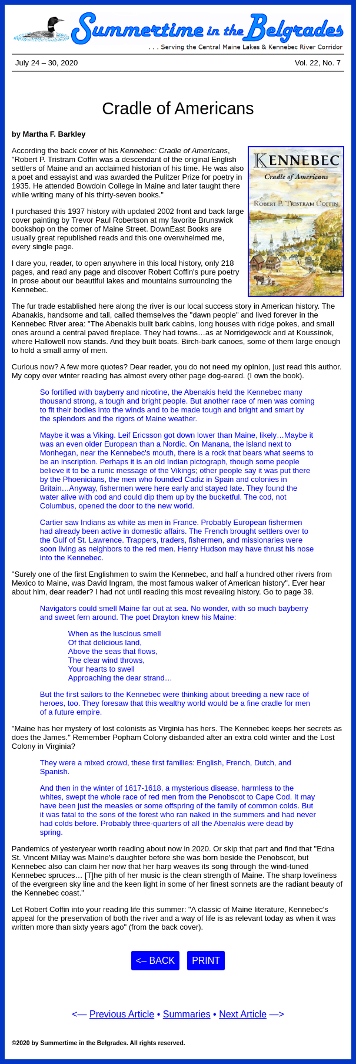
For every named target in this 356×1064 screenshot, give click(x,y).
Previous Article (121, 1014)
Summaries (187, 1014)
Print (206, 961)
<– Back (155, 961)
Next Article (243, 1014)
